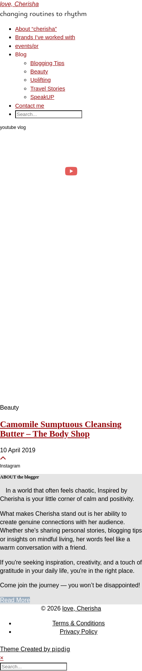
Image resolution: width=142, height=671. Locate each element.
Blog (21, 54)
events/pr (27, 46)
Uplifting (40, 79)
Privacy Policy (79, 631)
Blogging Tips (47, 63)
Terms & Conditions (78, 623)
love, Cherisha (19, 4)
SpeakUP (42, 97)
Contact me (29, 105)
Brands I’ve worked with (45, 37)
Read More (15, 600)
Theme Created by (35, 649)
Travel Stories (47, 88)
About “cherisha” (36, 28)
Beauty (39, 71)
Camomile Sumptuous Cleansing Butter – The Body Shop (61, 429)
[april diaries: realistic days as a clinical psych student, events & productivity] (71, 171)
